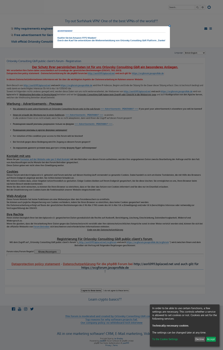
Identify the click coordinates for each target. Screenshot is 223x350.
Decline (199, 339)
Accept (211, 339)
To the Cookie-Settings (165, 339)
